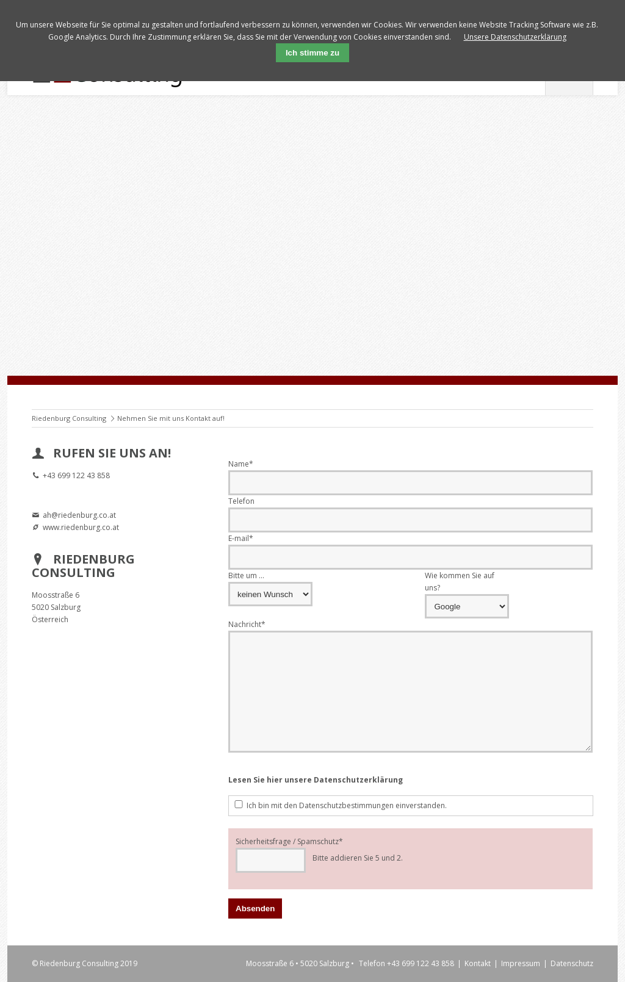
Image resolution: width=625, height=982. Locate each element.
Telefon (241, 501)
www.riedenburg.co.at (81, 527)
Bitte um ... (246, 575)
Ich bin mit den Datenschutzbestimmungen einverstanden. (347, 805)
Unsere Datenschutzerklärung (515, 37)
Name (240, 463)
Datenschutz (572, 963)
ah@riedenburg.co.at (79, 515)
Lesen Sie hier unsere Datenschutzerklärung (315, 780)
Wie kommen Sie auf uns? (459, 581)
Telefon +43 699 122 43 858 (406, 963)
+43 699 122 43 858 (76, 475)
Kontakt (477, 963)
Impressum (520, 963)
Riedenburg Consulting (69, 418)
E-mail (240, 537)
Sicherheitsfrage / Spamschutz (289, 841)
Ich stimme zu (312, 52)
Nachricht (247, 623)
